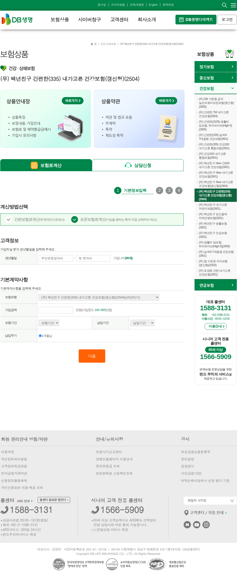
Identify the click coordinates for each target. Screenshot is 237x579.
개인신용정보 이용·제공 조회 (22, 487)
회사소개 (147, 19)
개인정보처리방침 (14, 459)
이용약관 (7, 451)
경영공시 (187, 466)
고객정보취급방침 (14, 466)
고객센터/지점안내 (205, 514)
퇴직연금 (168, 4)
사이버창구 (89, 19)
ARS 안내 (24, 501)
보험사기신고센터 (109, 451)
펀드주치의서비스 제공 (19, 534)
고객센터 (119, 19)
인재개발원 (137, 4)
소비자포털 (118, 4)
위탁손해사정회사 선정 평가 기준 (205, 480)
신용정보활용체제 (14, 480)
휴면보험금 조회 (108, 466)
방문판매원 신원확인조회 (114, 473)
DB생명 (17, 19)
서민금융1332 (191, 473)
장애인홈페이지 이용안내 (114, 459)
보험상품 (59, 19)
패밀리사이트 (210, 500)
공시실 (102, 4)
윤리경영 (187, 459)
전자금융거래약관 (14, 473)
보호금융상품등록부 (195, 451)
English (153, 4)
